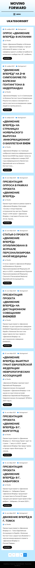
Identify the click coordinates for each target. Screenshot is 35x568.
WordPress (17, 565)
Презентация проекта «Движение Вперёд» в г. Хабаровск (12, 474)
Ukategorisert (22, 29)
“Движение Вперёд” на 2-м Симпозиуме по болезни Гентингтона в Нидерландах (14, 79)
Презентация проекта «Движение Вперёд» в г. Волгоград (12, 424)
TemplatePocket (20, 564)
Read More (7, 58)
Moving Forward (17, 5)
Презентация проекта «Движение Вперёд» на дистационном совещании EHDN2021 (14, 305)
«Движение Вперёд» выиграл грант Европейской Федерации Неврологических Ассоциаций (17, 366)
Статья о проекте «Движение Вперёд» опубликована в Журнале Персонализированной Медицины (16, 245)
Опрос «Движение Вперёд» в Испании (17, 35)
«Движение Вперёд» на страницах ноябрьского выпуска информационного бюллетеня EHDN (16, 132)
